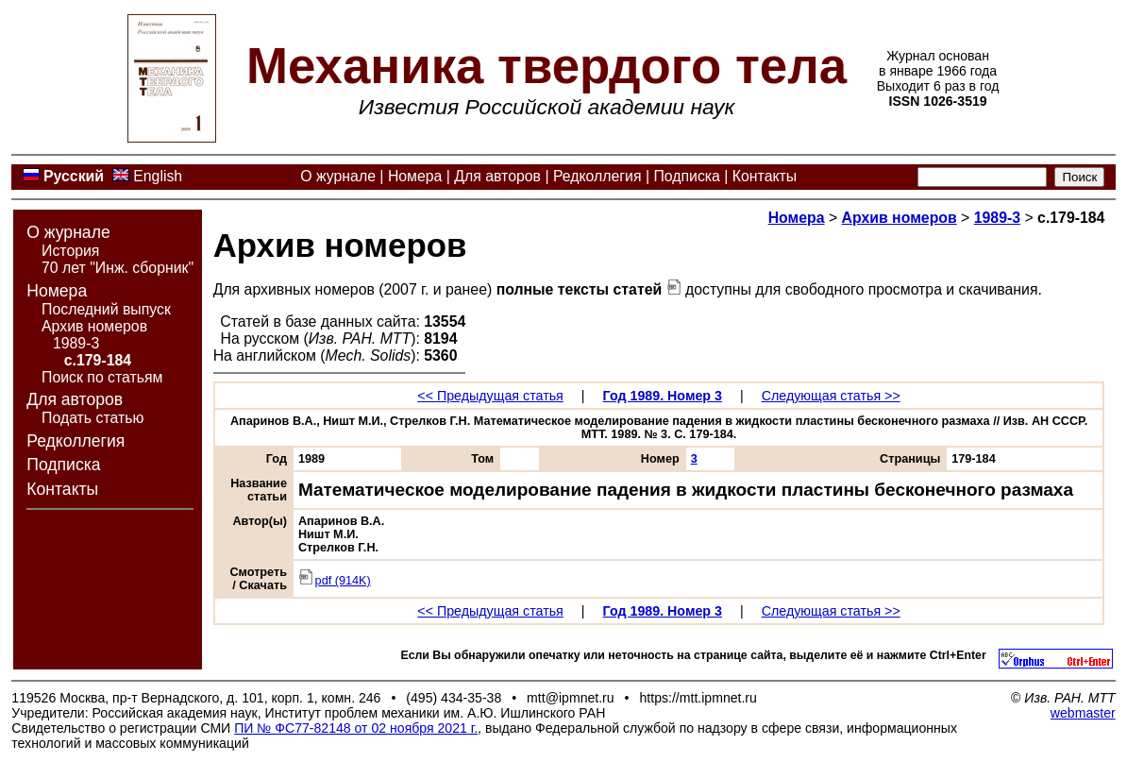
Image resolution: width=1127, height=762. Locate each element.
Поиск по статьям (102, 377)
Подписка (686, 176)
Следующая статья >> (831, 395)
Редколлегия (597, 176)
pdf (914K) (334, 580)
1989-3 (76, 343)
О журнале (338, 176)
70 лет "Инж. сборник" (117, 268)
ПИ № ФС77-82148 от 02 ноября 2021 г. (356, 728)
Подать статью (92, 418)
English (157, 176)
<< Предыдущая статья (490, 395)
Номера (415, 176)
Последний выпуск (106, 309)
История (70, 251)
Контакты (764, 176)
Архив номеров (94, 326)
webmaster (1083, 712)
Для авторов (497, 176)
